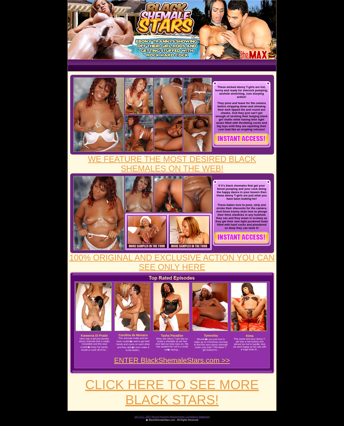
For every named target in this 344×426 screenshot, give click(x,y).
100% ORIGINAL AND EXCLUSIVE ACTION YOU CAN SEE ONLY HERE (172, 262)
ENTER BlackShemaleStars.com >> (172, 360)
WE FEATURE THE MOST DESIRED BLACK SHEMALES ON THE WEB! (172, 164)
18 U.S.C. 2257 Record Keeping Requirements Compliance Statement (172, 416)
